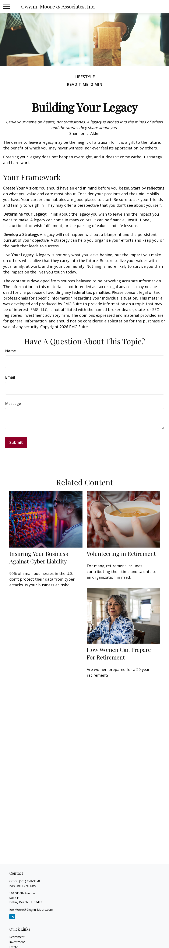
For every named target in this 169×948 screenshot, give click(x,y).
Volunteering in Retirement (121, 553)
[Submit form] (16, 442)
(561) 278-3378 (29, 881)
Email (10, 377)
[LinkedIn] (12, 916)
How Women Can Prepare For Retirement (119, 653)
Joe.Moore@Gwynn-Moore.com (31, 910)
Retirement (17, 937)
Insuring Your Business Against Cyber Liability (38, 557)
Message (13, 403)
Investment (17, 942)
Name (10, 350)
